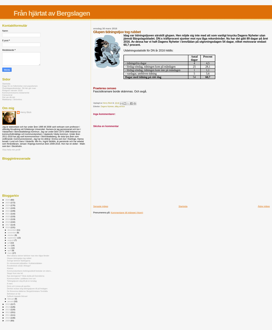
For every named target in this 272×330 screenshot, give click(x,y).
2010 (7, 318)
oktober (11, 235)
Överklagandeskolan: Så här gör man (19, 88)
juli (9, 243)
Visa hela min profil (11, 150)
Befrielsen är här (13, 294)
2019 (7, 219)
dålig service (120, 106)
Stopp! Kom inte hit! (15, 273)
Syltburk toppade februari (17, 296)
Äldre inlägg (264, 206)
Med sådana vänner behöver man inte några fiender (28, 256)
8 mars (9, 284)
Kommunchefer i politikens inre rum (21, 278)
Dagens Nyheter (107, 106)
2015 (7, 304)
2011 (7, 315)
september (12, 238)
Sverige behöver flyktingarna (18, 261)
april (10, 250)
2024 (7, 205)
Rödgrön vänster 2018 (12, 90)
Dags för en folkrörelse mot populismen (20, 86)
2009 (7, 320)
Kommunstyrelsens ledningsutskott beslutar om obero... (29, 271)
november (12, 233)
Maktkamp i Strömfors (12, 99)
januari (11, 301)
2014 (7, 307)
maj (9, 248)
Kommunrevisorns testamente (15, 93)
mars (10, 253)
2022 (7, 211)
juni (9, 245)
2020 (7, 216)
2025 (7, 202)
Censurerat (7, 95)
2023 (7, 208)
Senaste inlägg (100, 206)
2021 (7, 213)
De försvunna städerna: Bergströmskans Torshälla (27, 291)
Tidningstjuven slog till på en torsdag (22, 281)
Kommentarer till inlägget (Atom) (127, 212)
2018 (7, 222)
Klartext (10, 268)
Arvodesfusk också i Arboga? (19, 266)
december (12, 230)
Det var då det (8, 97)
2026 (7, 200)
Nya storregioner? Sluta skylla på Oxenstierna (25, 276)
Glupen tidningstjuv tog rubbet (19, 258)
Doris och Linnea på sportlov (18, 286)
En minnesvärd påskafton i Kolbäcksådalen (24, 263)
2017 (7, 225)
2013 (7, 309)
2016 (7, 227)
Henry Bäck (25, 112)
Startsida (182, 206)
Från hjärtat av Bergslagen (52, 13)
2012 (7, 312)
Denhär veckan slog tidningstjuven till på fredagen (27, 289)
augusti (11, 240)
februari (11, 299)
